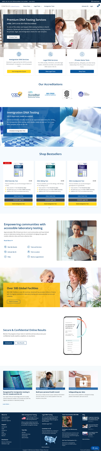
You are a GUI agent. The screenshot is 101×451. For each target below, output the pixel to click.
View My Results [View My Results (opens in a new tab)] (12, 247)
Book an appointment (37, 257)
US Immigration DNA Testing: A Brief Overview (93, 434)
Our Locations (5, 419)
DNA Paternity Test (11, 181)
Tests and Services (36, 247)
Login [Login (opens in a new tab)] (3, 428)
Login (91, 6)
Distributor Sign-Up (6, 420)
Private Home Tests (82, 60)
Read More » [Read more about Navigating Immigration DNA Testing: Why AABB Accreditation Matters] (91, 421)
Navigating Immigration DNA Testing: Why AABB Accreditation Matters (93, 419)
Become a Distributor (7, 442)
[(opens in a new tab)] (5, 246)
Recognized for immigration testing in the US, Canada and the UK (16, 393)
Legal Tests (37, 6)
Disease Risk (24, 436)
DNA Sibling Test (42, 181)
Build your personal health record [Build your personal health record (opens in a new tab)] (47, 392)
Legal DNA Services (50, 60)
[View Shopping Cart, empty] (97, 6)
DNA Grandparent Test (76, 181)
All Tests (24, 432)
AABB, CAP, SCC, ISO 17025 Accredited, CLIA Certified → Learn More (18, 1)
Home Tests (26, 6)
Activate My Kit (12, 252)
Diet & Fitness (25, 437)
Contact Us (4, 430)
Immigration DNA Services (19, 59)
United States (96, 1)
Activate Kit (85, 6)
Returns (3, 435)
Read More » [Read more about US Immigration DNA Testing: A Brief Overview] (91, 436)
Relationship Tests (26, 434)
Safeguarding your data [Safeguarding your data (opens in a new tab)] (77, 392)
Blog (83, 414)
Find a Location (35, 252)
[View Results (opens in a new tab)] (20, 343)
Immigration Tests (49, 6)
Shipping (4, 434)
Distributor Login (6, 443)
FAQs (9, 257)
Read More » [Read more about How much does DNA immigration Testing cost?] (91, 429)
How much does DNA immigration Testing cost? (93, 426)
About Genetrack (6, 417)
